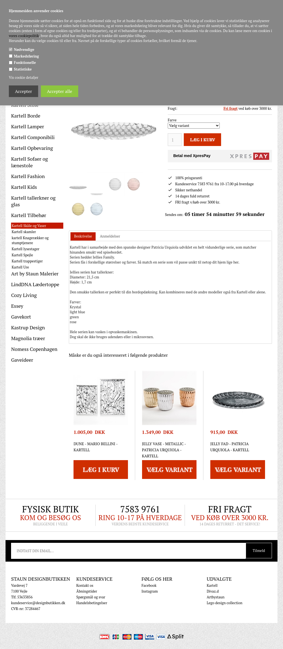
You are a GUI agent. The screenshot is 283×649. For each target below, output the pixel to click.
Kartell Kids (24, 187)
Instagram (150, 591)
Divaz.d (213, 591)
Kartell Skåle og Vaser (29, 225)
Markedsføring (26, 56)
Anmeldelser (110, 236)
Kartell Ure (20, 267)
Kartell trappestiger (27, 261)
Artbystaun (215, 597)
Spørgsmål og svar (90, 597)
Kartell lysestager (25, 248)
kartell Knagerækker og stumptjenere (30, 240)
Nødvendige (24, 49)
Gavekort (21, 316)
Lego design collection (224, 602)
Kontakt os (84, 585)
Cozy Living (24, 295)
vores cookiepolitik (24, 35)
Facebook (149, 585)
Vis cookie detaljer (23, 77)
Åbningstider (86, 591)
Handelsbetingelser (91, 602)
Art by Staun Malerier (35, 273)
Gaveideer (22, 359)
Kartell (212, 585)
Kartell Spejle (22, 254)
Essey (17, 306)
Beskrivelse (83, 236)
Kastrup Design (28, 327)
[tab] (83, 236)
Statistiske (23, 69)
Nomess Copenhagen (34, 349)
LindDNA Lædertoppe (35, 284)
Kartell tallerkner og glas (33, 201)
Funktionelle (25, 62)
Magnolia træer (28, 338)
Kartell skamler (24, 231)
